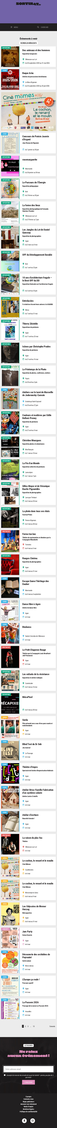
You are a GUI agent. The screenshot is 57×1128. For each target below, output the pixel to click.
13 (33, 1026)
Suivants (52, 1026)
